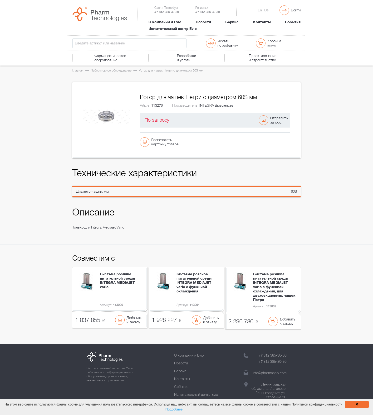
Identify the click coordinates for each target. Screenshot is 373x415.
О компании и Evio (164, 22)
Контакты (262, 22)
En (260, 10)
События (293, 22)
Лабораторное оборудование (111, 70)
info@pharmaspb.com (269, 373)
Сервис (232, 22)
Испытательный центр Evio (172, 29)
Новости (203, 22)
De (266, 10)
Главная (77, 70)
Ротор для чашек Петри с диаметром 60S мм (171, 70)
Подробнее (174, 409)
